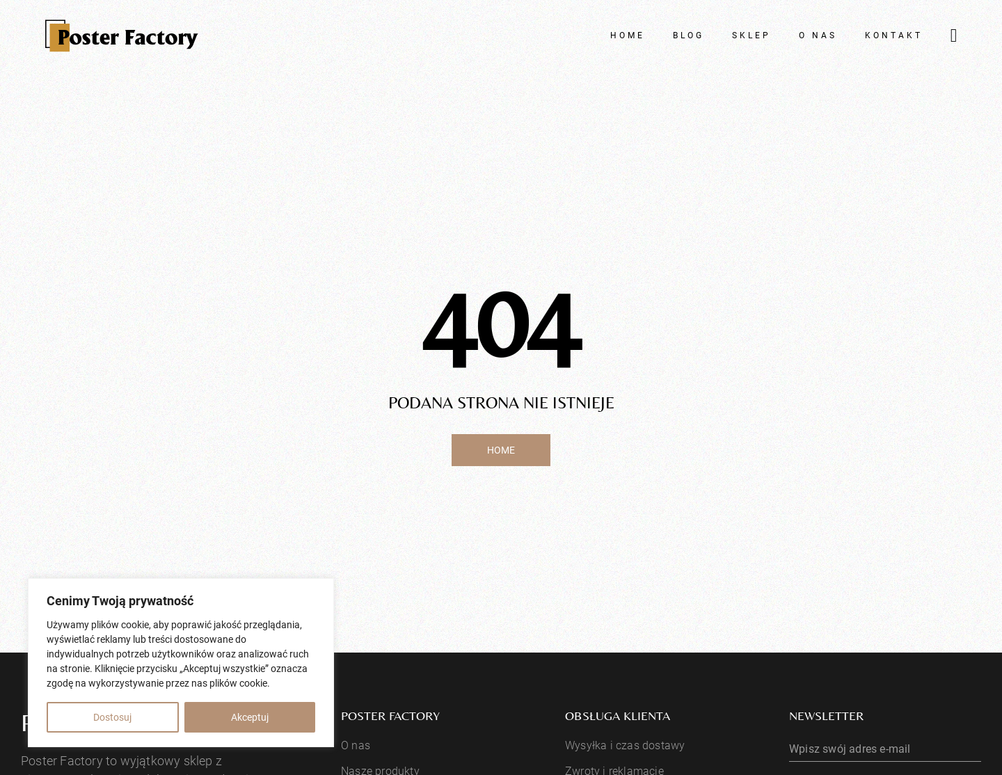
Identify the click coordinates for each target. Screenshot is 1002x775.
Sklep (751, 35)
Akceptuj (250, 717)
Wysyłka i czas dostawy (625, 745)
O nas (818, 35)
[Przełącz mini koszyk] (954, 35)
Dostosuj (112, 717)
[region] (181, 662)
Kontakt (894, 35)
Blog (688, 35)
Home (627, 35)
